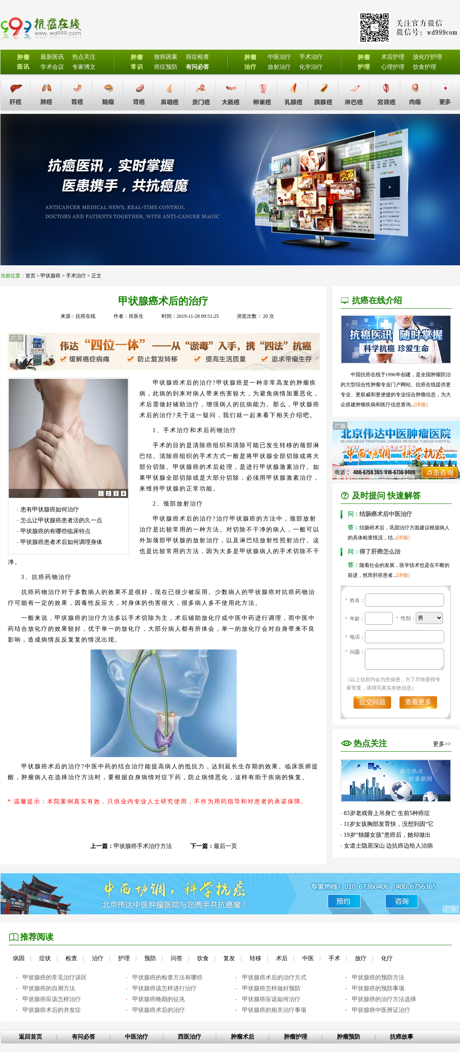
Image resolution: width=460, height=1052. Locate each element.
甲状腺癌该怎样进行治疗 (164, 988)
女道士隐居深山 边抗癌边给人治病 (388, 846)
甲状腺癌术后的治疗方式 (274, 977)
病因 (19, 958)
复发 (229, 958)
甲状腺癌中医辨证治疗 (381, 1010)
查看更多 (418, 701)
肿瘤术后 (242, 1037)
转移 (255, 958)
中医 (308, 958)
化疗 (387, 958)
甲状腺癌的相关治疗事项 (274, 1010)
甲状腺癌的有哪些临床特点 (55, 531)
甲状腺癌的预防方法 (378, 977)
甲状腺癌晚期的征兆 (158, 999)
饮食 (203, 958)
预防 (150, 958)
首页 (30, 276)
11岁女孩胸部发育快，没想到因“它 (389, 824)
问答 (176, 958)
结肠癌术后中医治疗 (380, 514)
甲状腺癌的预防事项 (378, 988)
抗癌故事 (401, 1037)
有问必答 (83, 1037)
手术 (334, 958)
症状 (45, 958)
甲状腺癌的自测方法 (49, 988)
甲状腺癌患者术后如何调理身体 (61, 542)
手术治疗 (76, 276)
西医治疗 (189, 1037)
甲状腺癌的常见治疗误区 (55, 977)
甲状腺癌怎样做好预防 (271, 988)
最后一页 (225, 846)
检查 (71, 958)
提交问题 (372, 701)
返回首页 (30, 1037)
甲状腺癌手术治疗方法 (143, 846)
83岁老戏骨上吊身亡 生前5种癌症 (387, 813)
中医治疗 (136, 1037)
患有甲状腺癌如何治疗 (49, 509)
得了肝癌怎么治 (374, 552)
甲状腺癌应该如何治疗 (271, 999)
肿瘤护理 (295, 1037)
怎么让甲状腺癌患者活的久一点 (61, 520)
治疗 (98, 958)
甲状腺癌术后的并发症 (52, 1010)
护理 (124, 958)
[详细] (421, 405)
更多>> (442, 744)
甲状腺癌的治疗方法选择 (384, 999)
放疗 (360, 958)
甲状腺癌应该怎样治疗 (52, 999)
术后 (282, 958)
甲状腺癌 (50, 276)
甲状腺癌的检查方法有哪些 (167, 977)
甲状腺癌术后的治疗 (158, 1010)
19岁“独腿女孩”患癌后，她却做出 (387, 835)
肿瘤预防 (348, 1037)
